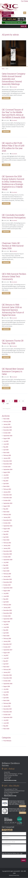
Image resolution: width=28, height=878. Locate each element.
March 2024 (6, 486)
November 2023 (7, 498)
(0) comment (14, 87)
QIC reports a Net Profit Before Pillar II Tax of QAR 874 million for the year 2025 (13, 147)
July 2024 (5, 475)
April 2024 (6, 483)
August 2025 (6, 438)
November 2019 (7, 582)
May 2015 (5, 726)
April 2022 (6, 537)
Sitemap (11, 875)
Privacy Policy (16, 875)
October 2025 (6, 433)
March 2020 (6, 571)
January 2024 (6, 492)
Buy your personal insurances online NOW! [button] (14, 22)
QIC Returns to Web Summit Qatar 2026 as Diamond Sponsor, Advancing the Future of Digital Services (13, 309)
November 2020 (7, 554)
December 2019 (7, 579)
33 (19, 401)
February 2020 (7, 574)
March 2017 (6, 667)
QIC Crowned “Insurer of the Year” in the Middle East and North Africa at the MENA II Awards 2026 (13, 113)
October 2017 (6, 647)
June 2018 (6, 627)
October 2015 (6, 714)
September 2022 (7, 526)
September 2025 (7, 436)
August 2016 (6, 686)
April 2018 (6, 633)
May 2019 (5, 599)
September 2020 (7, 559)
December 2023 (7, 495)
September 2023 (7, 503)
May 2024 (5, 481)
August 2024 (6, 472)
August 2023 (6, 506)
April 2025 (6, 450)
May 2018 (5, 630)
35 (3, 403)
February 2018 (7, 638)
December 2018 (7, 610)
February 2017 (7, 669)
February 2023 (7, 514)
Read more (6, 98)
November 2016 (7, 678)
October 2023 (6, 500)
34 (22, 401)
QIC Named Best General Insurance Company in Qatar (13, 371)
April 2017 (6, 664)
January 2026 (6, 424)
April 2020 (6, 568)
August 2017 (6, 652)
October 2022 (6, 523)
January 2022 (6, 545)
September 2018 (7, 619)
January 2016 (6, 706)
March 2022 (6, 540)
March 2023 (6, 512)
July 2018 (5, 624)
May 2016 (5, 695)
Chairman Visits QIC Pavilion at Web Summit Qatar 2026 (13, 246)
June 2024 (6, 478)
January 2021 (6, 548)
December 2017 (7, 644)
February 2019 (7, 605)
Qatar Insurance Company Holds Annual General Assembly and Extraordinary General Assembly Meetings (13, 78)
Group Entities (7, 12)
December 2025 (7, 427)
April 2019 (6, 602)
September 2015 (7, 717)
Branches (6, 15)
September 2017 (7, 650)
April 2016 (6, 698)
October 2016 (6, 681)
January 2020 (6, 576)
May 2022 (5, 534)
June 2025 (6, 444)
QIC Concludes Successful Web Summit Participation (14, 216)
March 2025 (6, 452)
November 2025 (7, 430)
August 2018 (6, 621)
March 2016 (6, 700)
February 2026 (7, 421)
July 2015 (5, 720)
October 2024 (6, 467)
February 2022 (7, 543)
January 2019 (6, 607)
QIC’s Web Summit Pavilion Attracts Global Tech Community (14, 277)
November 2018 (7, 613)
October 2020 (6, 557)
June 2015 (6, 723)
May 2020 (5, 565)
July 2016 (5, 689)
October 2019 (6, 585)
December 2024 (7, 461)
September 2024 (7, 469)
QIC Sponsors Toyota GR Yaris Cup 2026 (12, 342)
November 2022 (7, 520)
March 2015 (6, 729)
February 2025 (7, 455)
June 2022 (6, 531)
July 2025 (5, 441)
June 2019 (6, 596)
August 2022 (6, 528)
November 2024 (7, 464)
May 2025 (5, 447)
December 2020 (7, 551)
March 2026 (6, 419)
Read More (22, 806)
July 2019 (5, 593)
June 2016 (6, 692)
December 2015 (7, 709)
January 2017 (6, 672)
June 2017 (6, 658)
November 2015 (7, 712)
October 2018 (6, 616)
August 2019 (6, 590)
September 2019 (7, 588)
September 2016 (7, 683)
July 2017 (5, 655)
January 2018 (6, 641)
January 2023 (6, 517)
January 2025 (6, 458)
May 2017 (5, 661)
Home (3, 68)
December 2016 (7, 675)
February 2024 (7, 489)
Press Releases (7, 741)
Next (7, 403)
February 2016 (7, 703)
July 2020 (5, 562)
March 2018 (6, 636)
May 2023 (5, 509)
